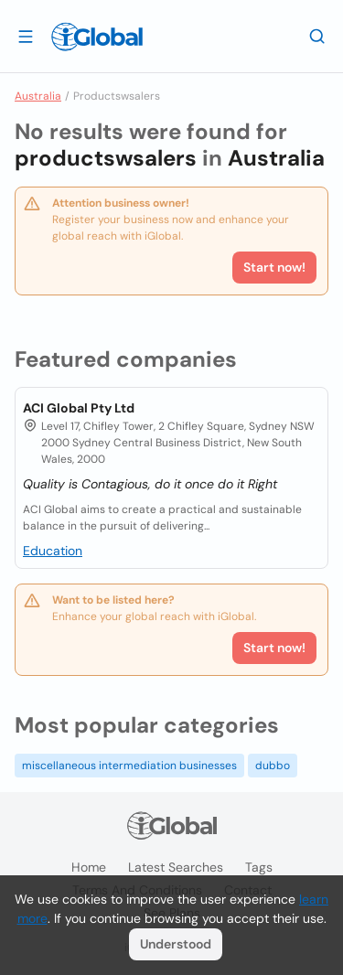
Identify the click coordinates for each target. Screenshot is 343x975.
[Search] (317, 35)
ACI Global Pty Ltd (78, 408)
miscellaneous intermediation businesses (129, 765)
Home (88, 867)
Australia (38, 96)
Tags (259, 867)
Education (52, 550)
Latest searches (175, 867)
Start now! (274, 647)
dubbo (272, 765)
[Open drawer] (25, 35)
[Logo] (97, 36)
